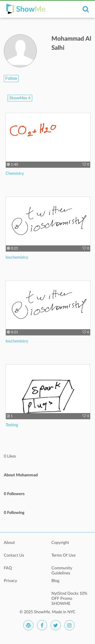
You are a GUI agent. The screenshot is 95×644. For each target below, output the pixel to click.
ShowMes (19, 98)
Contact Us (14, 555)
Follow (11, 78)
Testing (12, 425)
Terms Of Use (63, 555)
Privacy (10, 581)
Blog (55, 581)
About (9, 543)
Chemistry (15, 173)
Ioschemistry (17, 257)
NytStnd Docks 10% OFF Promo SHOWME (69, 596)
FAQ (8, 568)
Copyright (60, 543)
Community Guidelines (61, 570)
